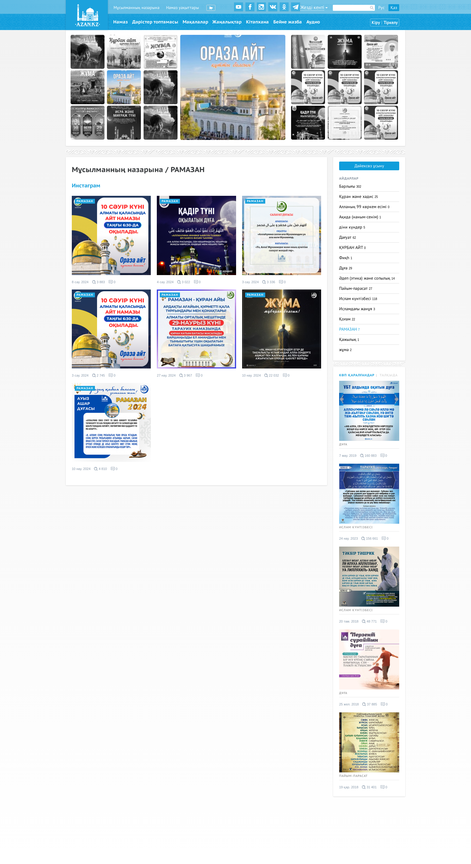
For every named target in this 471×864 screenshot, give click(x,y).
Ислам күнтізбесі (358, 298)
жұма (345, 349)
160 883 (368, 455)
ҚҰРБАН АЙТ (352, 247)
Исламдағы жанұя (357, 308)
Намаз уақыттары (182, 7)
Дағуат (347, 237)
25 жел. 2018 (349, 704)
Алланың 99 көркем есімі (364, 206)
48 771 (369, 621)
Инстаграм (86, 186)
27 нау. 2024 (166, 375)
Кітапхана (257, 22)
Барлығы (350, 186)
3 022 (183, 282)
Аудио (313, 22)
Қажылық (349, 339)
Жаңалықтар (227, 22)
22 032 (271, 375)
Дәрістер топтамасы (155, 22)
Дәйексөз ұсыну (369, 165)
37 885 (369, 704)
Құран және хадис (358, 196)
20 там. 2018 (348, 621)
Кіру (376, 22)
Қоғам (347, 319)
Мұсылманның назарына (137, 7)
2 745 (98, 375)
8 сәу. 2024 (80, 282)
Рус (381, 7)
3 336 (268, 282)
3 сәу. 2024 (250, 282)
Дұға (345, 268)
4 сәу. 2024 (165, 282)
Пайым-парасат (355, 288)
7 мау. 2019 (348, 455)
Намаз (120, 22)
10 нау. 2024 (251, 375)
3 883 (98, 282)
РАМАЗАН (85, 201)
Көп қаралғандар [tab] (357, 375)
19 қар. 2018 (348, 787)
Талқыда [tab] (389, 375)
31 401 (369, 787)
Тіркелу (391, 22)
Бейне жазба (287, 22)
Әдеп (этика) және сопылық (367, 278)
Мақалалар (195, 22)
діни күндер (352, 227)
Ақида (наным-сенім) (360, 217)
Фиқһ (345, 257)
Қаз (393, 7)
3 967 (185, 375)
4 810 (100, 469)
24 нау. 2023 (348, 538)
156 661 (369, 538)
